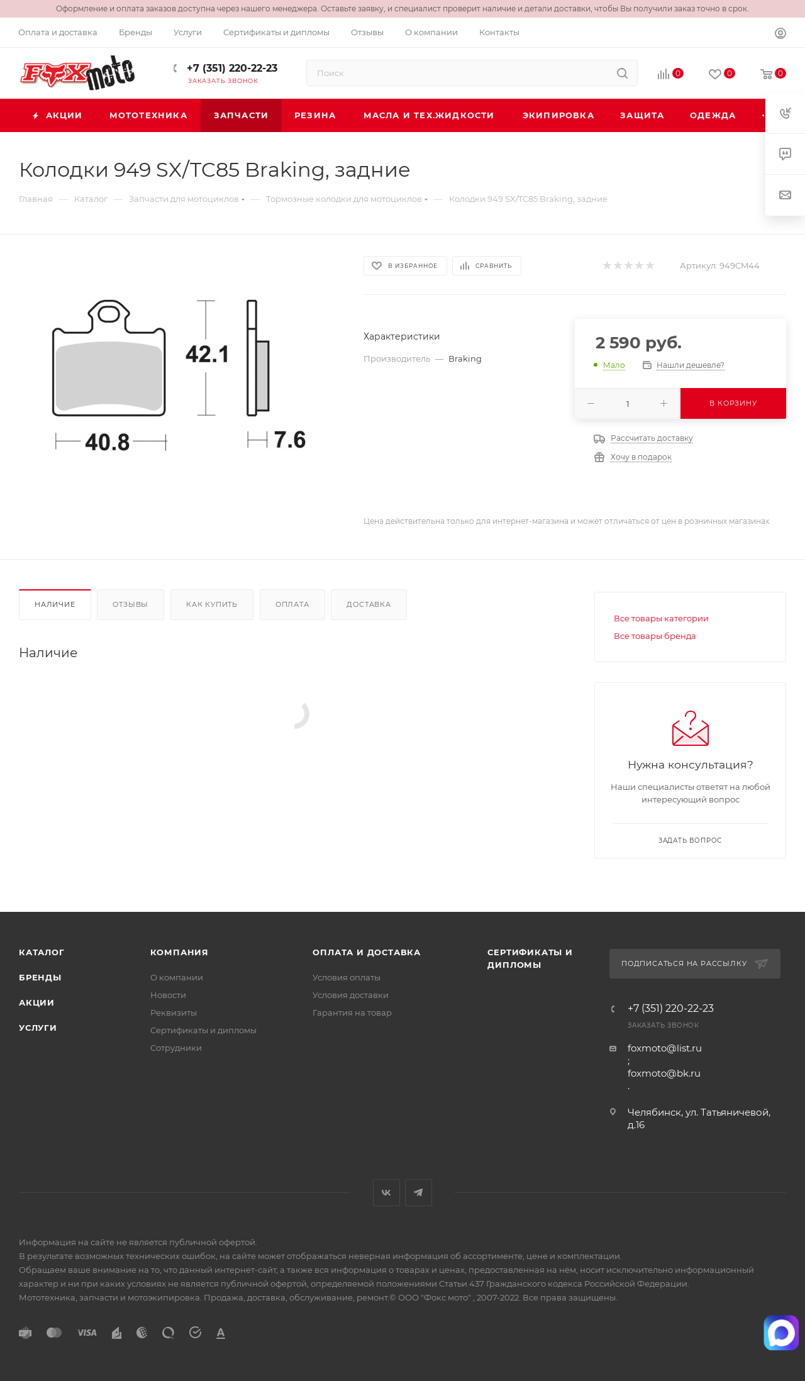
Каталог (42, 952)
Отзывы (130, 604)
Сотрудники (176, 1048)
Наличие (55, 604)
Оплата (292, 604)
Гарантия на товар (352, 1012)
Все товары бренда (655, 636)
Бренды (40, 977)
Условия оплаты (346, 977)
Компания (179, 952)
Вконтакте (386, 1192)
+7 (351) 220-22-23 (230, 68)
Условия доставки (351, 995)
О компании (176, 977)
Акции (37, 1002)
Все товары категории (661, 618)
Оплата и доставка (367, 952)
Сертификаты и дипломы (203, 1030)
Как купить (212, 604)
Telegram (418, 1192)
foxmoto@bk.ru (664, 1073)
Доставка (369, 604)
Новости (168, 995)
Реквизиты (173, 1012)
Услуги (38, 1028)
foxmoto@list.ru (665, 1048)
